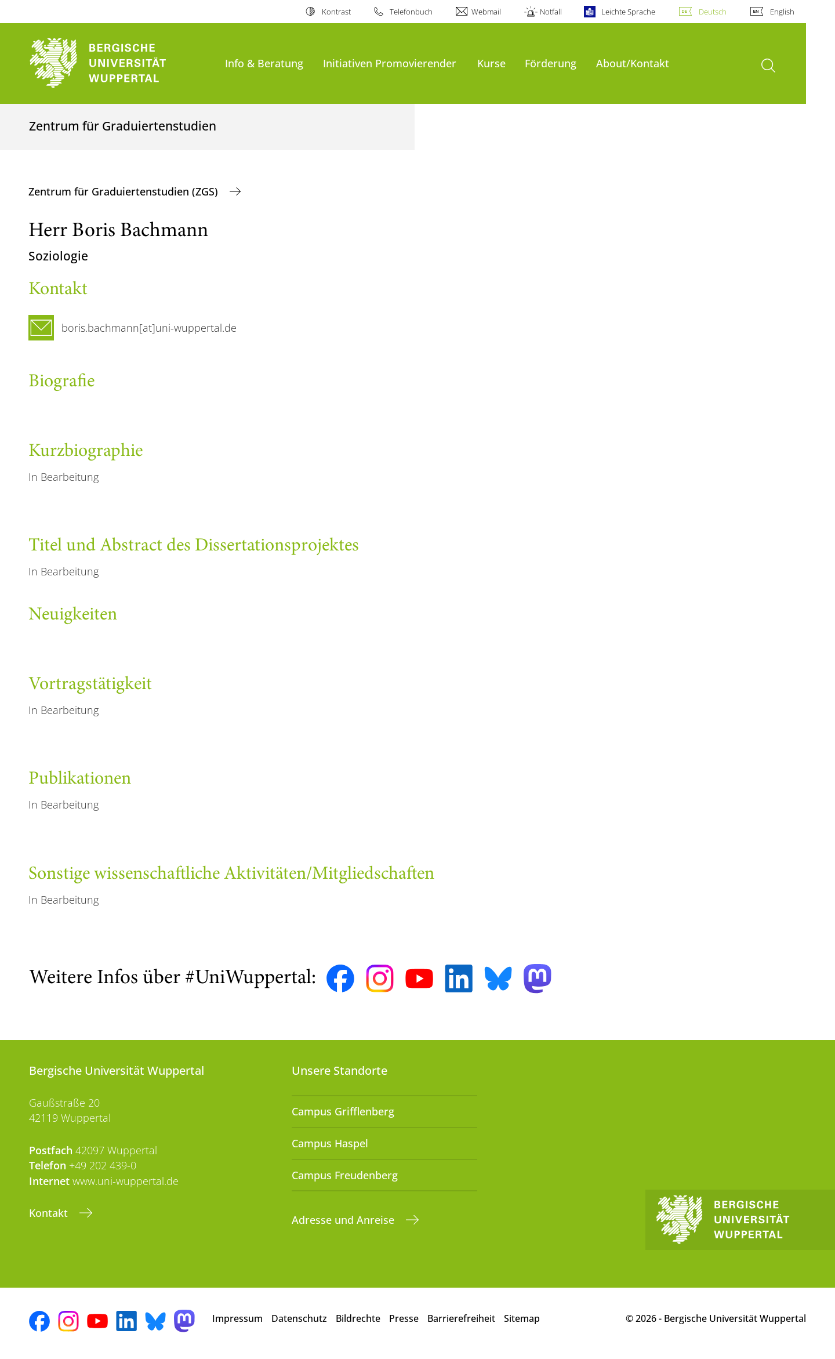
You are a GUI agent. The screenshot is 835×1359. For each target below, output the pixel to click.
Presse (404, 1318)
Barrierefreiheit (461, 1318)
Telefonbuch (411, 11)
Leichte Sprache (628, 11)
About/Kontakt (632, 63)
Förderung (550, 63)
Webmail (486, 11)
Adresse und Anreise (344, 1220)
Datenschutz (299, 1318)
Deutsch (713, 11)
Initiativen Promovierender (389, 63)
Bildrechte (358, 1318)
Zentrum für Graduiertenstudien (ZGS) (124, 191)
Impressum (237, 1318)
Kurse (491, 63)
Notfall (551, 11)
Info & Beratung (264, 63)
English (782, 11)
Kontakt (50, 1213)
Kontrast (336, 11)
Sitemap (522, 1318)
